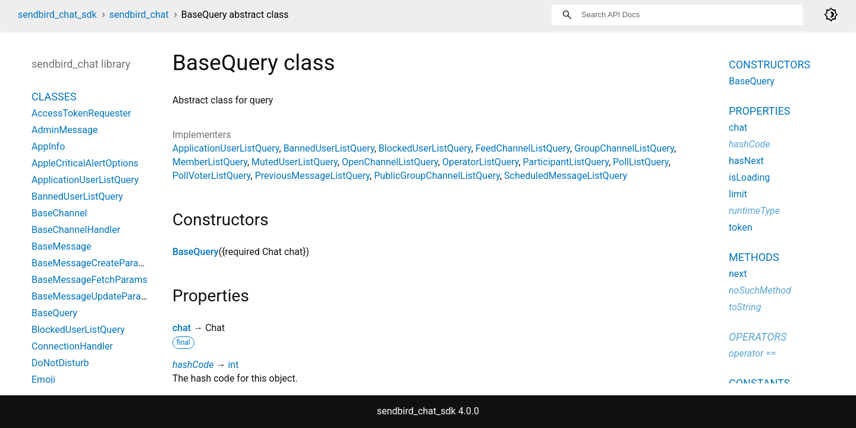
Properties (759, 111)
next (738, 273)
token (740, 227)
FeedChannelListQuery (523, 148)
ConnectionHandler (72, 346)
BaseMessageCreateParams (92, 263)
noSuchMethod (760, 290)
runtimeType (754, 210)
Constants (759, 383)
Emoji (43, 379)
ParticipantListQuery (566, 162)
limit (738, 194)
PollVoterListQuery (211, 175)
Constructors (769, 64)
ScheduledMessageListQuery (565, 175)
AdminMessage (64, 130)
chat (181, 327)
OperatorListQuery (480, 162)
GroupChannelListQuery (624, 148)
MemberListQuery (209, 162)
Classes (54, 96)
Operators (757, 337)
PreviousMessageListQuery (312, 175)
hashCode (192, 364)
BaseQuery (195, 251)
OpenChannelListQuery (390, 162)
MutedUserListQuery (294, 162)
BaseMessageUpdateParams (93, 296)
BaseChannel (59, 213)
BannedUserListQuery (329, 148)
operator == (752, 353)
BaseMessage (62, 246)
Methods (754, 257)
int (233, 364)
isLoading (749, 177)
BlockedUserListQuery (425, 148)
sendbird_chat (139, 14)
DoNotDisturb (60, 363)
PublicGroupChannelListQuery (437, 175)
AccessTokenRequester (81, 113)
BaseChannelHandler (76, 229)
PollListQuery (641, 162)
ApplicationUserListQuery (225, 148)
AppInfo (48, 146)
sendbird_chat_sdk (57, 14)
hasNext (746, 160)
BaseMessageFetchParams (89, 279)
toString (745, 307)
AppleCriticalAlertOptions (85, 163)
